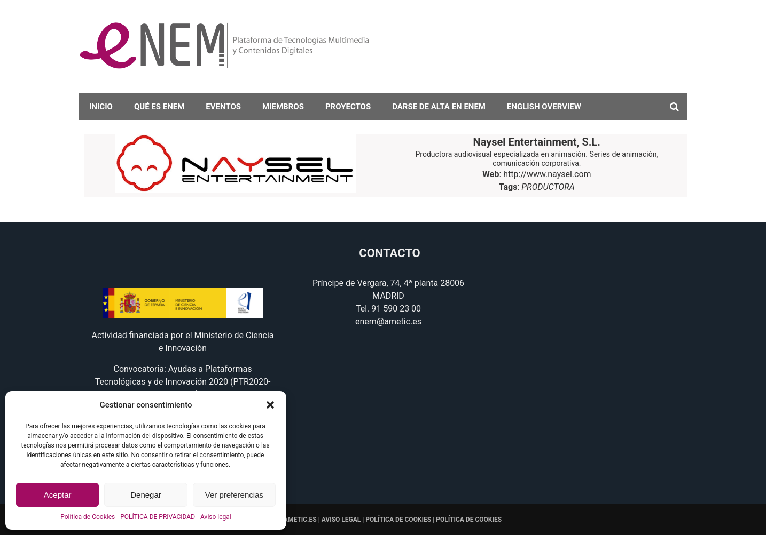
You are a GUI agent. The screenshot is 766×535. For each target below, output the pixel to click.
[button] (270, 405)
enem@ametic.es (388, 321)
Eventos (223, 106)
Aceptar (58, 494)
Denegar (145, 494)
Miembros (283, 106)
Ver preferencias (234, 494)
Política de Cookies (87, 517)
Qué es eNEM (159, 106)
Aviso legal (215, 517)
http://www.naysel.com (547, 174)
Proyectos (348, 106)
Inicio (101, 106)
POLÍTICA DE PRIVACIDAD (157, 517)
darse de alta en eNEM (439, 106)
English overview (544, 106)
